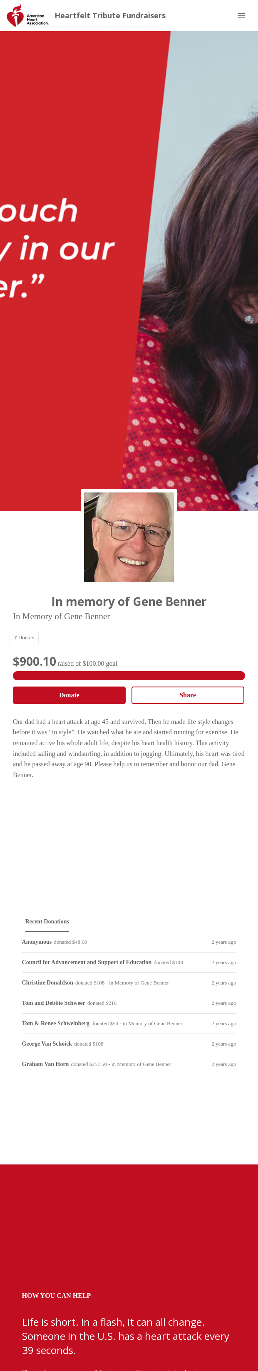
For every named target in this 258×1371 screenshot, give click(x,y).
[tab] (47, 922)
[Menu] (241, 16)
